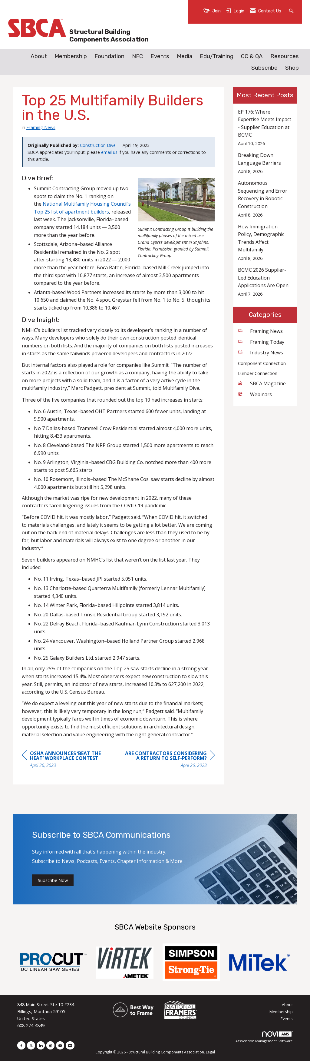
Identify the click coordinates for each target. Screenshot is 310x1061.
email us (109, 152)
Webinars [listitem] (255, 394)
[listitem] (265, 127)
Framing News (40, 127)
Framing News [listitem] (260, 331)
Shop (292, 68)
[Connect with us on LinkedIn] (41, 1045)
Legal (210, 1052)
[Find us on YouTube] (60, 1045)
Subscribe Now (53, 880)
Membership (70, 56)
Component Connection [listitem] (262, 363)
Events (159, 56)
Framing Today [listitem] (261, 342)
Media (184, 56)
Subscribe (264, 68)
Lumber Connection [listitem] (257, 373)
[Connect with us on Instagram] (50, 1045)
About (39, 56)
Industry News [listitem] (260, 352)
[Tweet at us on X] (31, 1045)
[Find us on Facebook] (21, 1045)
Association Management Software (264, 1037)
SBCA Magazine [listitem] (262, 383)
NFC (137, 56)
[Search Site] (292, 10)
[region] (169, 760)
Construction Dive (98, 145)
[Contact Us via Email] (70, 1045)
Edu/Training (216, 56)
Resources (284, 56)
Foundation (109, 56)
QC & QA (252, 56)
